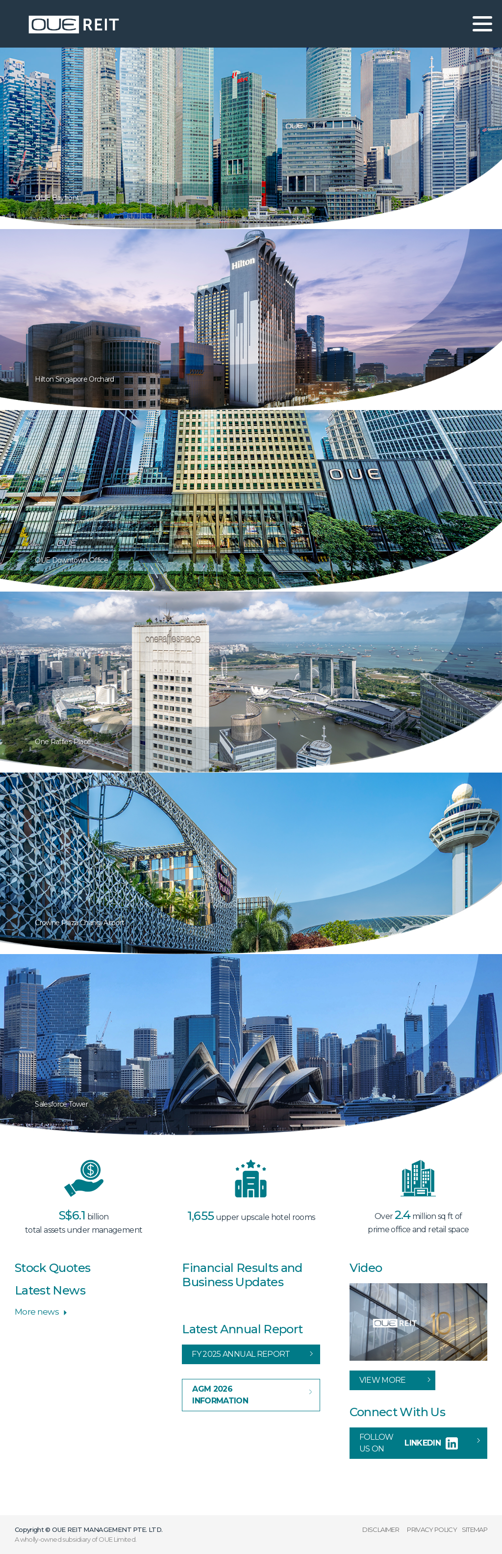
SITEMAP (474, 1529)
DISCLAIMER (380, 1529)
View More (382, 1380)
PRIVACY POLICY (432, 1529)
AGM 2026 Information (220, 1394)
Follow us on (408, 1442)
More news (37, 1312)
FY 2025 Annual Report (241, 1354)
